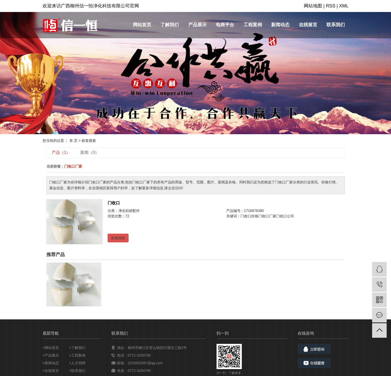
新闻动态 (280, 24)
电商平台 (225, 24)
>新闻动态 (51, 363)
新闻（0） (89, 152)
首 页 (73, 141)
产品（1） (61, 152)
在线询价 (118, 238)
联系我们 (335, 24)
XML (343, 5)
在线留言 (308, 24)
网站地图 (313, 5)
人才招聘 (78, 363)
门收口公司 (285, 216)
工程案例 (253, 24)
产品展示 (197, 24)
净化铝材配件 (129, 211)
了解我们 (169, 24)
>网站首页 (51, 348)
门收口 (114, 203)
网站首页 (142, 24)
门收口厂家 (267, 216)
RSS (330, 5)
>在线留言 (51, 371)
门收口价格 (249, 216)
